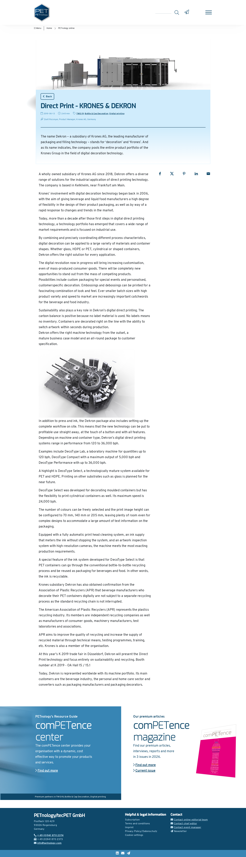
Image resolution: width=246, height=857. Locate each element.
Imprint (129, 827)
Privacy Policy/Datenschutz (141, 831)
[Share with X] (172, 174)
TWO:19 (80, 114)
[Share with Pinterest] (184, 174)
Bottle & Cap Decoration (96, 114)
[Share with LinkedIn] (196, 174)
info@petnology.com (48, 843)
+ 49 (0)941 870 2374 (49, 835)
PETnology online (66, 28)
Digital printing (116, 114)
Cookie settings (134, 835)
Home (49, 28)
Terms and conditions (137, 823)
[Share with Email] (208, 174)
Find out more (46, 770)
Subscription (132, 820)
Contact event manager (186, 827)
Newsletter (179, 831)
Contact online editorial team (189, 820)
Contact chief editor (184, 823)
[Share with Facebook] (160, 174)
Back (47, 96)
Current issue (144, 770)
